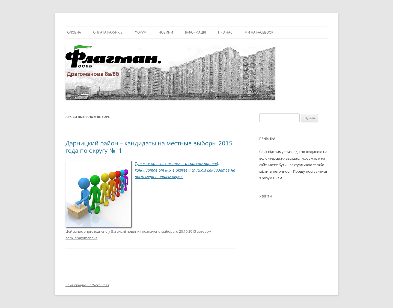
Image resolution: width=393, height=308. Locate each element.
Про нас (225, 32)
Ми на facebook (259, 32)
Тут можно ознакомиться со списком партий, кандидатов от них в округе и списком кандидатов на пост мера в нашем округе (185, 170)
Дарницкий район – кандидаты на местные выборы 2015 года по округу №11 (149, 146)
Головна (73, 32)
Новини (166, 32)
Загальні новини (125, 231)
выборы (168, 231)
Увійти (265, 196)
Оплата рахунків (108, 32)
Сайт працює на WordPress (87, 285)
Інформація (195, 32)
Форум (141, 32)
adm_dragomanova (81, 237)
